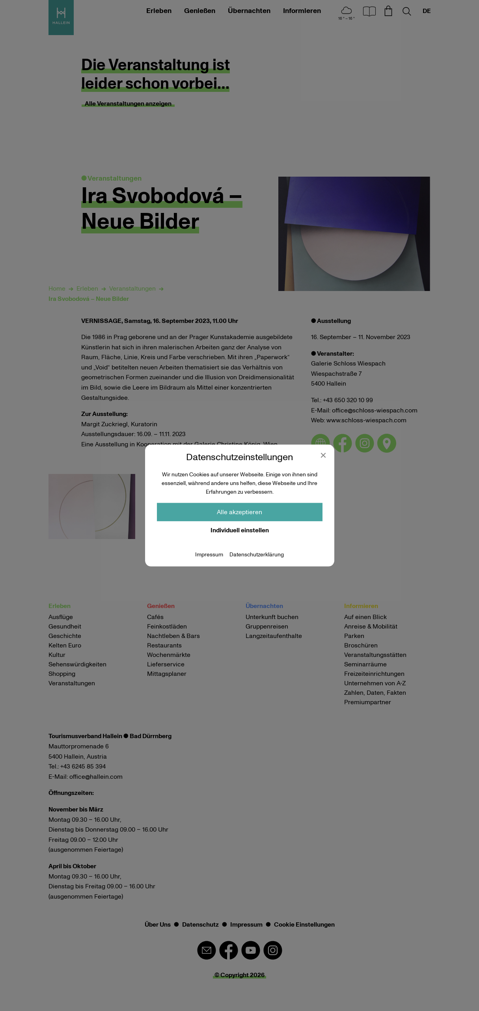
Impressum (209, 554)
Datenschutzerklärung (256, 554)
